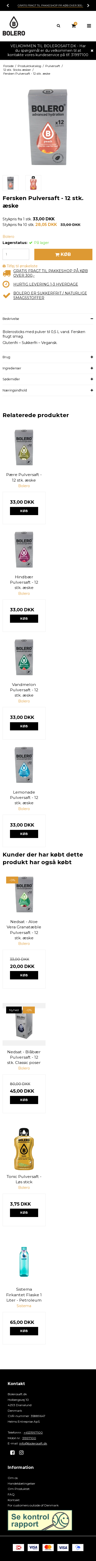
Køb (24, 511)
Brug (6, 357)
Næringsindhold (15, 390)
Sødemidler (11, 379)
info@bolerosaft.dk (33, 1443)
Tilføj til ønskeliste (22, 266)
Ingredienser (12, 368)
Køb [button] (62, 254)
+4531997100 (33, 1432)
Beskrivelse (11, 319)
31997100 (29, 1438)
